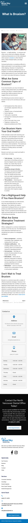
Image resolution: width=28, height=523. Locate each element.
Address (14, 321)
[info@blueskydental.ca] (2, 508)
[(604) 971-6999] (2, 495)
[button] (25, 3)
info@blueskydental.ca (14, 340)
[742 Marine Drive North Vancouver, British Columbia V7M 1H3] (2, 501)
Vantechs (19, 521)
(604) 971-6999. (15, 422)
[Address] (14, 317)
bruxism (12, 58)
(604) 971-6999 (14, 354)
